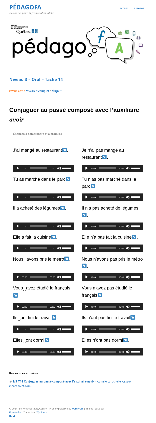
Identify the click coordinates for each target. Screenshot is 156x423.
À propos (139, 8)
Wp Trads (41, 412)
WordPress (77, 408)
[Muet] (59, 168)
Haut (12, 416)
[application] (43, 168)
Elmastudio (15, 412)
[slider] (38, 168)
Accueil (124, 8)
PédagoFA (25, 7)
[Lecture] (18, 168)
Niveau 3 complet (37, 91)
